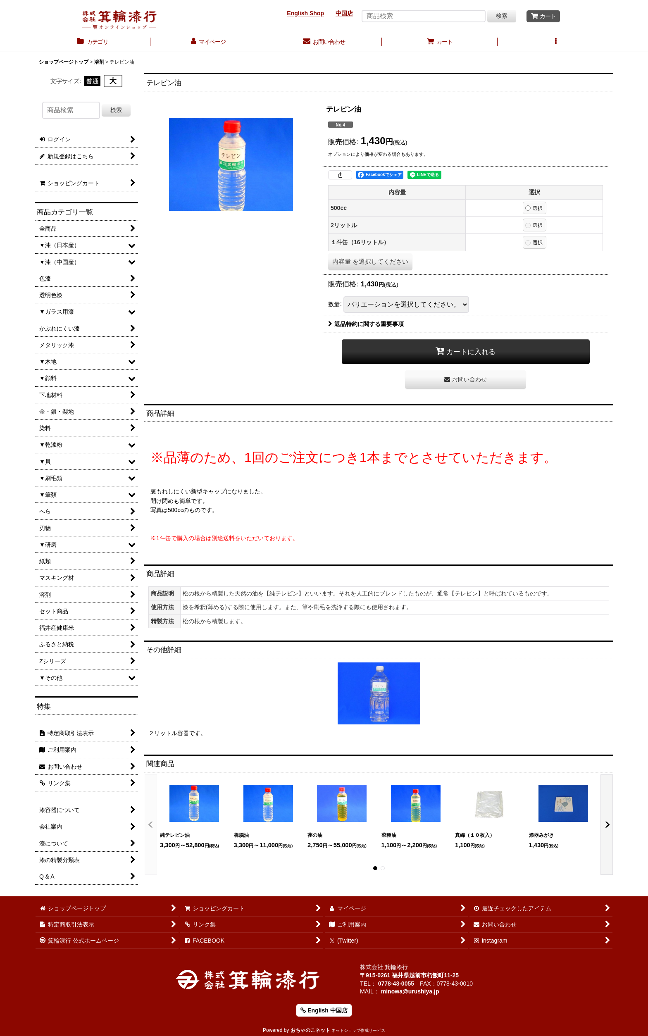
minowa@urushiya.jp (410, 991)
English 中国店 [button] (323, 1010)
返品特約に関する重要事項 (366, 324)
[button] (555, 42)
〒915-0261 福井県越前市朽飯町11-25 (409, 975)
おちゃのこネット (310, 1030)
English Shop (305, 13)
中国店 (344, 13)
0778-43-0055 (396, 983)
